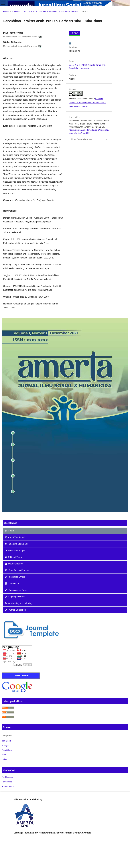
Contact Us (12, 583)
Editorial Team (13, 557)
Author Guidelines (15, 610)
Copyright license (15, 596)
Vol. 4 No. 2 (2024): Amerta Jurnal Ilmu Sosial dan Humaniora (51, 11)
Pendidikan (7, 750)
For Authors (7, 782)
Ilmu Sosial (7, 741)
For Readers (7, 777)
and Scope (15, 550)
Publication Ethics (15, 577)
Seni (4, 754)
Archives (16, 11)
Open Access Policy (16, 590)
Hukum (5, 759)
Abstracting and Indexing (18, 603)
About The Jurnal (14, 537)
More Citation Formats (81, 139)
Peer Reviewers (14, 563)
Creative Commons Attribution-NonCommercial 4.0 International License (87, 102)
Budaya (5, 745)
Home (6, 11)
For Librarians (8, 786)
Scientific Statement (16, 544)
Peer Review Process (17, 570)
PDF (75, 33)
